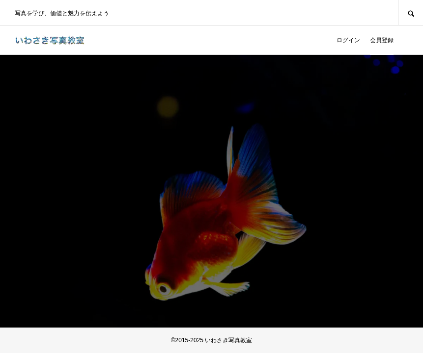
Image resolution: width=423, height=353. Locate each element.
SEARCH (410, 12)
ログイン (348, 40)
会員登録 (382, 40)
